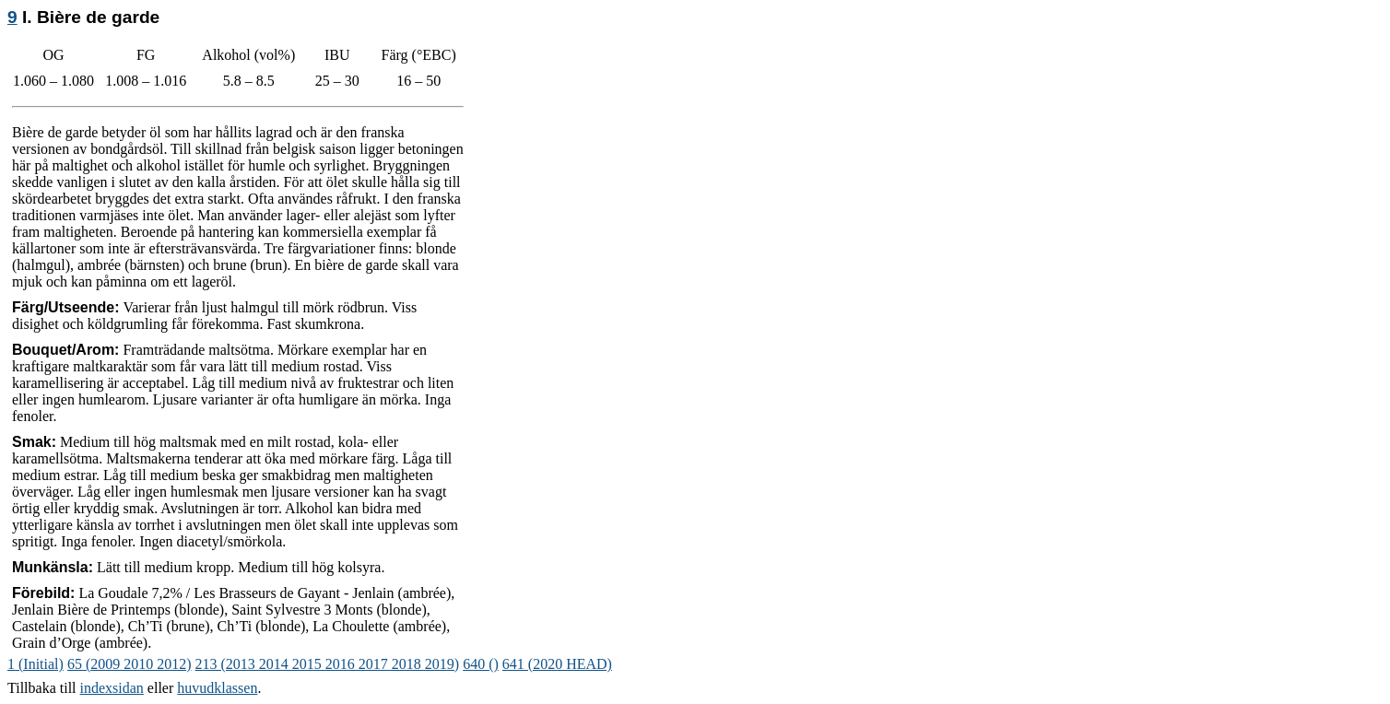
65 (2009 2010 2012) (129, 664)
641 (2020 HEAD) (557, 664)
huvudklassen (217, 688)
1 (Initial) (35, 664)
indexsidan (112, 688)
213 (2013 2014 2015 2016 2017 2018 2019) (327, 664)
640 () (481, 664)
